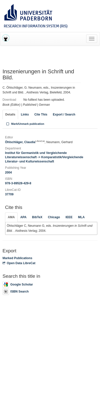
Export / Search (64, 114)
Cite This (40, 114)
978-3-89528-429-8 (18, 183)
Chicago (54, 217)
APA (23, 217)
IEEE (69, 217)
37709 (9, 194)
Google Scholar (18, 284)
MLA (81, 217)
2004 (8, 172)
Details (10, 114)
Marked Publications (17, 258)
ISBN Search (16, 291)
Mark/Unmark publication (24, 123)
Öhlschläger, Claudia (25, 142)
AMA (11, 217)
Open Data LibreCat (19, 263)
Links (25, 114)
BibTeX (37, 217)
